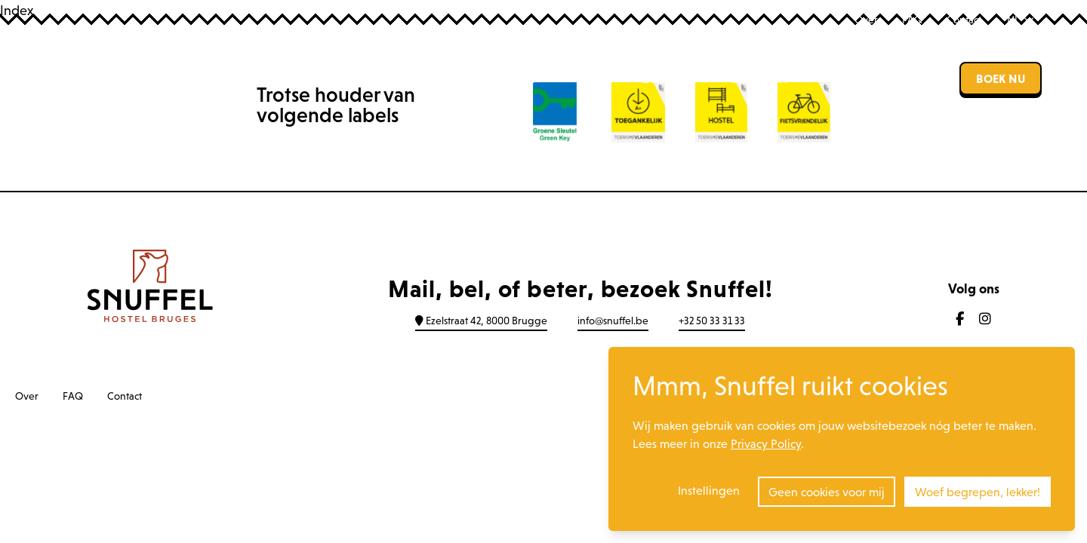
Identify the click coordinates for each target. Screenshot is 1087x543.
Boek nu (1000, 78)
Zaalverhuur (873, 78)
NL (1020, 20)
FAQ (912, 20)
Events (664, 78)
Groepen (758, 78)
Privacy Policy (766, 443)
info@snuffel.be (612, 320)
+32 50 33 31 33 (712, 320)
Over (866, 20)
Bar (587, 78)
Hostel (510, 78)
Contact (964, 20)
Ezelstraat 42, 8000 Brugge (481, 320)
